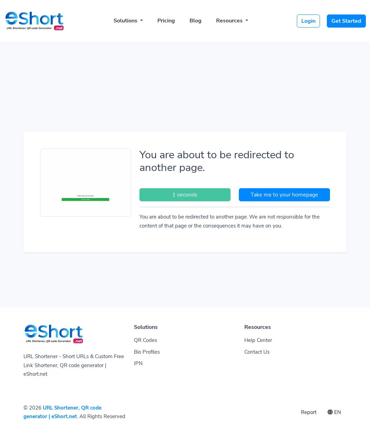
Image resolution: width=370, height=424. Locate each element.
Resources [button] (230, 20)
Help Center (258, 340)
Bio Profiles (147, 352)
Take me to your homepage (284, 195)
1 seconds (184, 195)
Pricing (166, 20)
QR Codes (145, 340)
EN (334, 412)
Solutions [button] (126, 20)
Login (308, 21)
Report (309, 412)
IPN (138, 363)
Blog (195, 20)
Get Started (346, 21)
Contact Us (257, 352)
